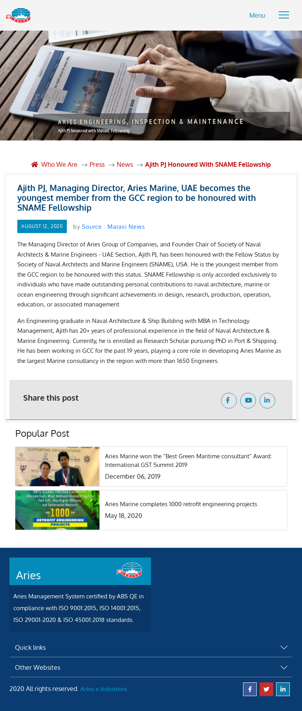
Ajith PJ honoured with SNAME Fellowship (208, 164)
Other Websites (37, 667)
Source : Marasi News (113, 226)
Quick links (30, 647)
